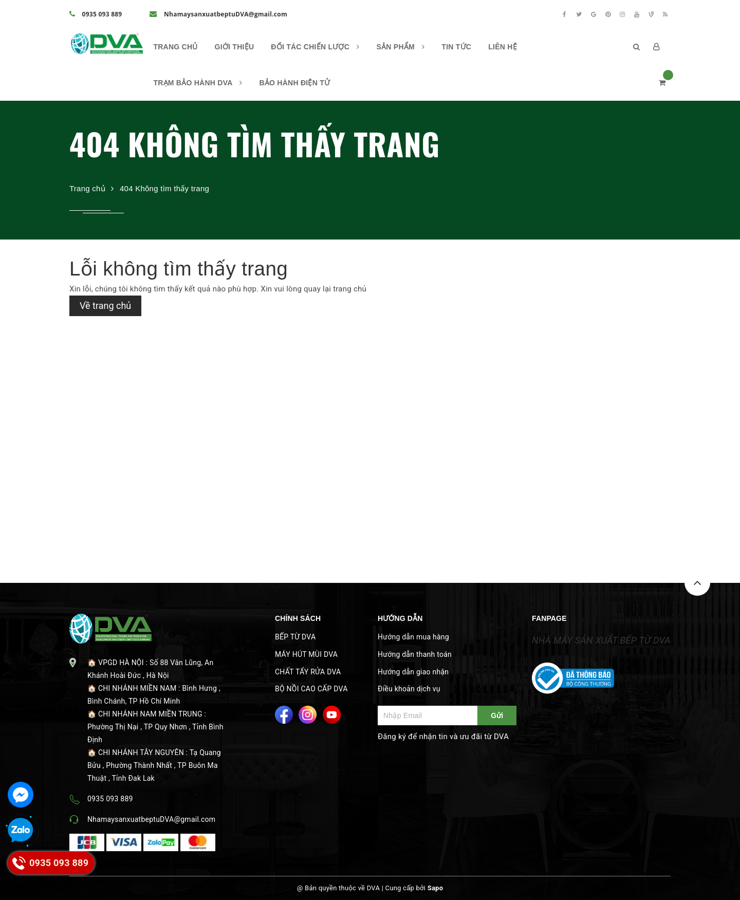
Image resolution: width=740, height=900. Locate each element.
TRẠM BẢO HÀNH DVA (197, 83)
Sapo (435, 888)
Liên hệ (502, 47)
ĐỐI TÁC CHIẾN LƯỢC (315, 47)
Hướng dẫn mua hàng (413, 637)
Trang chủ (175, 47)
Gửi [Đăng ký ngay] (497, 715)
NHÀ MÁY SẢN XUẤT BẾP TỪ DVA (601, 640)
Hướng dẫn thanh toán (415, 654)
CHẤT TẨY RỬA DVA (308, 672)
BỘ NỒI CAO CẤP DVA (311, 689)
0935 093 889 (95, 14)
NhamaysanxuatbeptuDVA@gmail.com (218, 14)
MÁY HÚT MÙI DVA (306, 654)
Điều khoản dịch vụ (409, 689)
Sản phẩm (401, 47)
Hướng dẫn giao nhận (413, 672)
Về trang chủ (105, 305)
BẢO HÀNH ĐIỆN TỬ (294, 83)
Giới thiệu (234, 47)
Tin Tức (456, 47)
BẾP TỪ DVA (295, 637)
